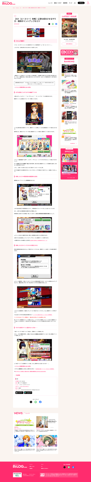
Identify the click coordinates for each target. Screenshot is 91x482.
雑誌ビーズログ (57, 2)
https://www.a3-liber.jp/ (25, 386)
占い (75, 2)
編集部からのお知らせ (45, 468)
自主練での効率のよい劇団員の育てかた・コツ (40, 240)
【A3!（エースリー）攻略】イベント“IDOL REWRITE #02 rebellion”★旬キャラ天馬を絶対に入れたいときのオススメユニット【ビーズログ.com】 (24, 452)
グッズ (70, 2)
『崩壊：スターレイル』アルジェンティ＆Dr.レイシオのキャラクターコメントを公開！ (71, 125)
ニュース (50, 2)
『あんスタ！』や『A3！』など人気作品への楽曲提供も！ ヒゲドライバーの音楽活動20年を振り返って (46, 432)
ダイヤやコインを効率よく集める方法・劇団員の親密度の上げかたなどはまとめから (32, 371)
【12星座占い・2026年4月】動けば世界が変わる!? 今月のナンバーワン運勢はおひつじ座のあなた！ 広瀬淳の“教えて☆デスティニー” (24, 432)
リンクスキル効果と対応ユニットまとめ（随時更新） (44, 315)
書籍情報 (65, 2)
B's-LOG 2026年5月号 (69, 39)
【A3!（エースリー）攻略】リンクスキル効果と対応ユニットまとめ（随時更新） (71, 76)
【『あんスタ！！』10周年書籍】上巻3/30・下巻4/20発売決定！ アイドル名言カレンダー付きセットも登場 (70, 108)
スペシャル (18, 7)
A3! (21, 7)
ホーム (14, 7)
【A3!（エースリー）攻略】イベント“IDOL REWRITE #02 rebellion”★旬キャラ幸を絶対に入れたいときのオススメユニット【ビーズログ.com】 (46, 452)
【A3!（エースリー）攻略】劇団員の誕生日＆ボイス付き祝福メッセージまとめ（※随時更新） (71, 92)
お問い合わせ (25, 474)
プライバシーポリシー (33, 474)
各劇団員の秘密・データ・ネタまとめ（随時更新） (46, 369)
